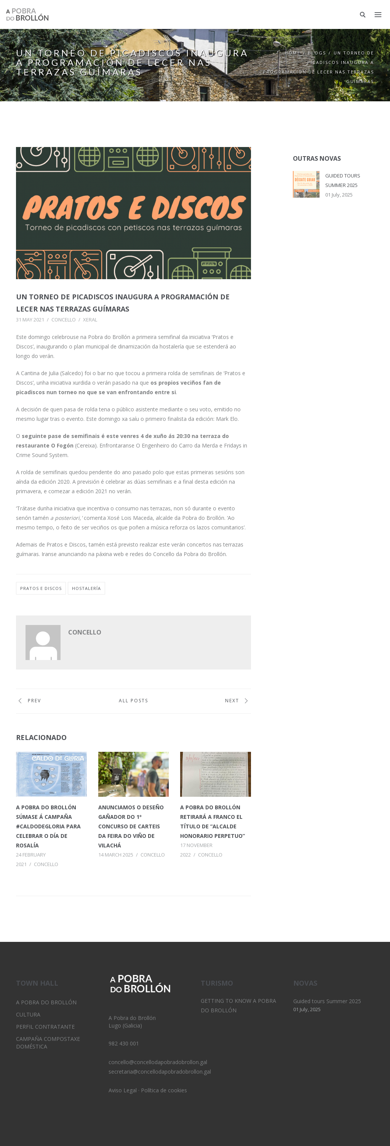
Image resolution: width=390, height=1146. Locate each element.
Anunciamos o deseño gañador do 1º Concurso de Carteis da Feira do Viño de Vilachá (131, 826)
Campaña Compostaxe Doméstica (48, 1042)
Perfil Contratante (45, 1026)
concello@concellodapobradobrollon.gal (158, 1062)
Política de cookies (164, 1090)
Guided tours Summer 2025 (327, 1001)
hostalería (86, 588)
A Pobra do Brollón (46, 1002)
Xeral (90, 319)
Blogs (317, 53)
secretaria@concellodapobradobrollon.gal (160, 1071)
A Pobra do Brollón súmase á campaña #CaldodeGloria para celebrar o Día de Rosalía (48, 826)
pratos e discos (41, 588)
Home (292, 53)
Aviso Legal (123, 1090)
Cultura (28, 1014)
